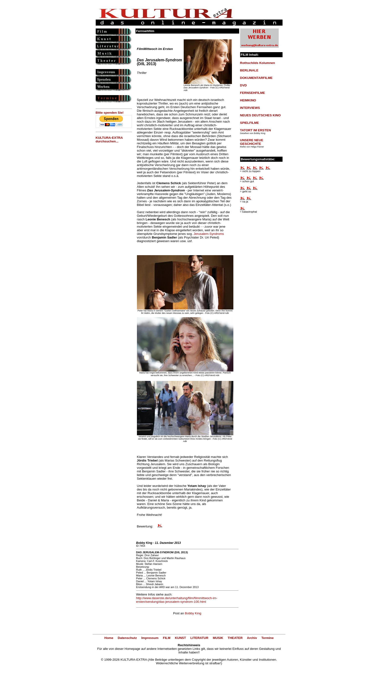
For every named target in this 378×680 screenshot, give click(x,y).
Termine (267, 638)
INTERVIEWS (250, 108)
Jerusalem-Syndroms (209, 234)
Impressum (149, 638)
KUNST (180, 638)
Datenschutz (127, 638)
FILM (166, 638)
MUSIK (218, 638)
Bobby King (193, 613)
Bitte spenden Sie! (110, 112)
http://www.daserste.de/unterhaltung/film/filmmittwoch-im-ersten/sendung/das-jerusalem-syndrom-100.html (176, 599)
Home (108, 638)
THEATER (235, 638)
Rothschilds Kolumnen (257, 63)
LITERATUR (199, 638)
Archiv (252, 638)
